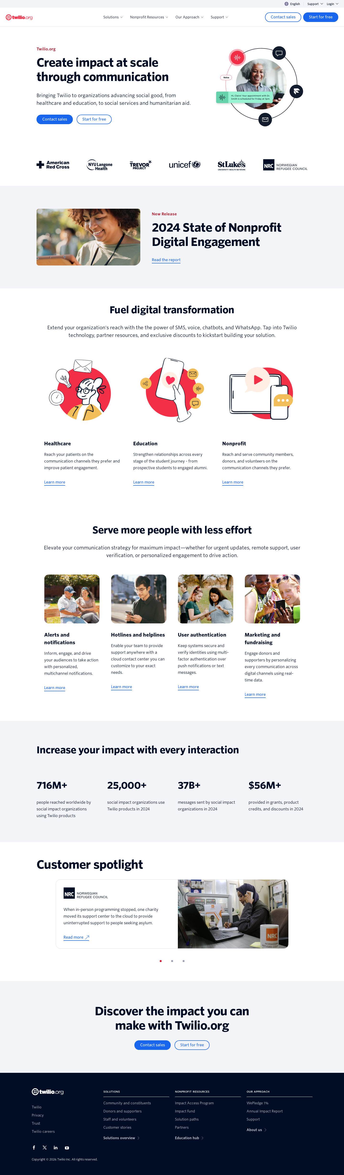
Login (332, 4)
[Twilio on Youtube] (68, 1147)
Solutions (112, 17)
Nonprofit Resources (149, 17)
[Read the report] (166, 260)
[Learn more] (54, 482)
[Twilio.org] (19, 17)
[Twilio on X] (46, 1147)
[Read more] (76, 937)
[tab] (160, 961)
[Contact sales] (283, 17)
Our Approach (189, 17)
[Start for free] (320, 17)
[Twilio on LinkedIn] (57, 1147)
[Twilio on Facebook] (35, 1147)
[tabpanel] (172, 914)
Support (315, 4)
